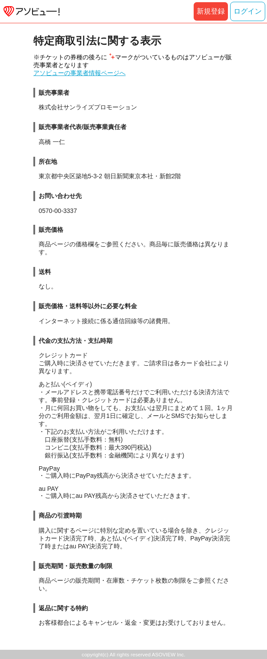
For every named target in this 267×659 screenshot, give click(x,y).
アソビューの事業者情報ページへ (79, 72)
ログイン (248, 11)
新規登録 (211, 11)
